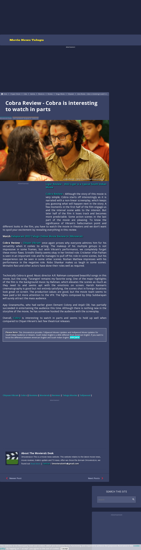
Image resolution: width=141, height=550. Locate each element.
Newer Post (13, 478)
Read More (35, 463)
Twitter (46, 463)
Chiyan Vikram (32, 242)
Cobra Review (54, 193)
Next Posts (96, 478)
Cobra (17, 317)
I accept (64, 549)
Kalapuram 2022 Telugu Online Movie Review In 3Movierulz (47, 236)
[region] (70, 17)
